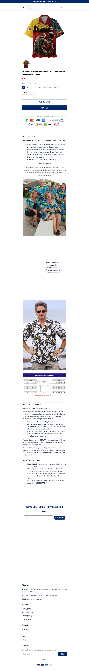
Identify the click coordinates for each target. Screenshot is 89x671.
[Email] (38, 517)
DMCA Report (44, 662)
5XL (55, 87)
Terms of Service (27, 612)
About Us (25, 629)
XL (35, 87)
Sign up (62, 654)
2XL (40, 87)
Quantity (24, 92)
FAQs (24, 636)
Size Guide (32, 84)
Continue (59, 517)
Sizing (24, 640)
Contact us (25, 633)
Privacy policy (26, 609)
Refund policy (26, 619)
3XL (45, 87)
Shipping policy (27, 616)
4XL (50, 87)
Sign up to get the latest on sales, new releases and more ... (41, 650)
